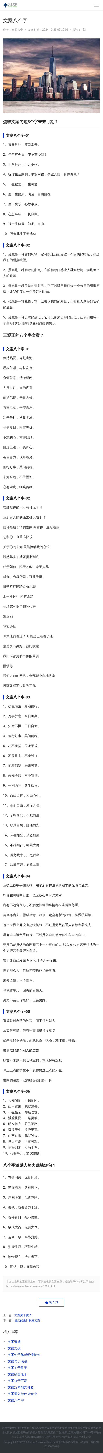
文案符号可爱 (17, 1381)
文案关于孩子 (23, 1315)
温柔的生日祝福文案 (27, 1320)
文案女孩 (14, 1348)
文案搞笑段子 (17, 1374)
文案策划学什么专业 (22, 1394)
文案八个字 (16, 1400)
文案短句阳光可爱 (21, 1387)
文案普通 (14, 1342)
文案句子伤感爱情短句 (24, 1355)
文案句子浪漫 (17, 1361)
